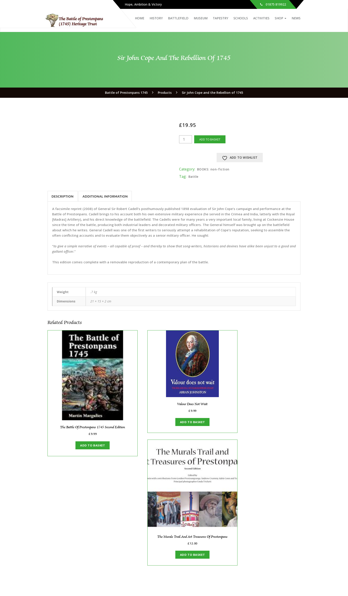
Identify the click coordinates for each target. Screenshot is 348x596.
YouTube (297, 582)
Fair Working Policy (71, 559)
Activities (261, 18)
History (156, 18)
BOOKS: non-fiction (213, 169)
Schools (240, 18)
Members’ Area (132, 537)
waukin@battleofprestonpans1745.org (79, 588)
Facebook (256, 582)
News (296, 18)
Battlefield (178, 18)
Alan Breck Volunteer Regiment (275, 542)
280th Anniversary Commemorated (200, 535)
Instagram (277, 582)
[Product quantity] (185, 139)
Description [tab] (63, 196)
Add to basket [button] (86, 433)
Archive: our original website (78, 550)
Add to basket (209, 139)
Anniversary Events (266, 533)
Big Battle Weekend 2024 (270, 537)
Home (139, 18)
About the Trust (69, 533)
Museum (201, 18)
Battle (193, 176)
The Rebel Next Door (202, 559)
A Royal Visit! (196, 546)
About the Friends (135, 533)
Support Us (65, 546)
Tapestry (220, 18)
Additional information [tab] (105, 196)
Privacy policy (66, 564)
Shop (280, 18)
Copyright (64, 555)
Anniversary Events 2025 (204, 542)
